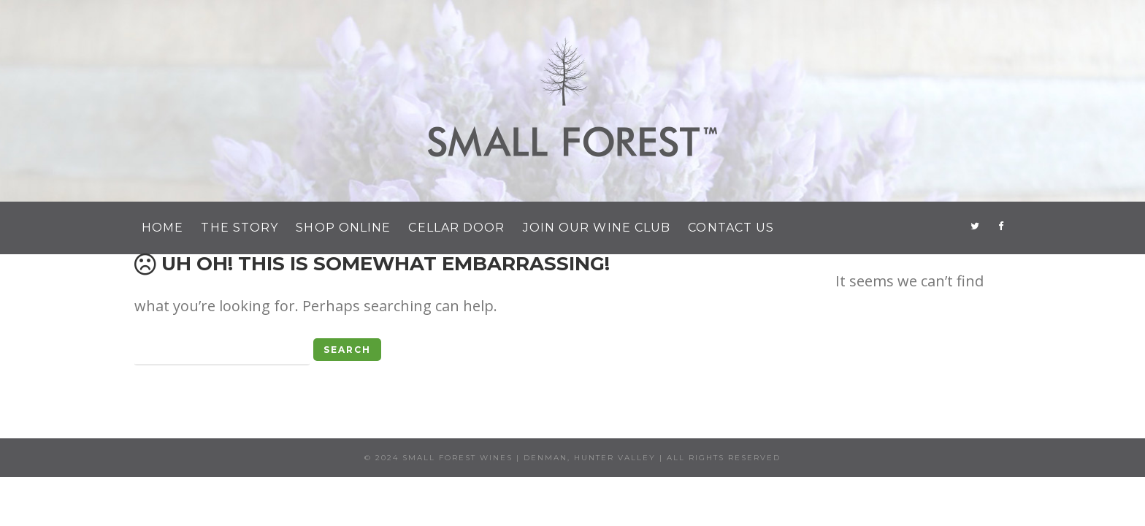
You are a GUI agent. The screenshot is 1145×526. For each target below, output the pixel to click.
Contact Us (731, 228)
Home (162, 228)
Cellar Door (456, 228)
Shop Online (343, 228)
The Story (239, 228)
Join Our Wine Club (597, 228)
